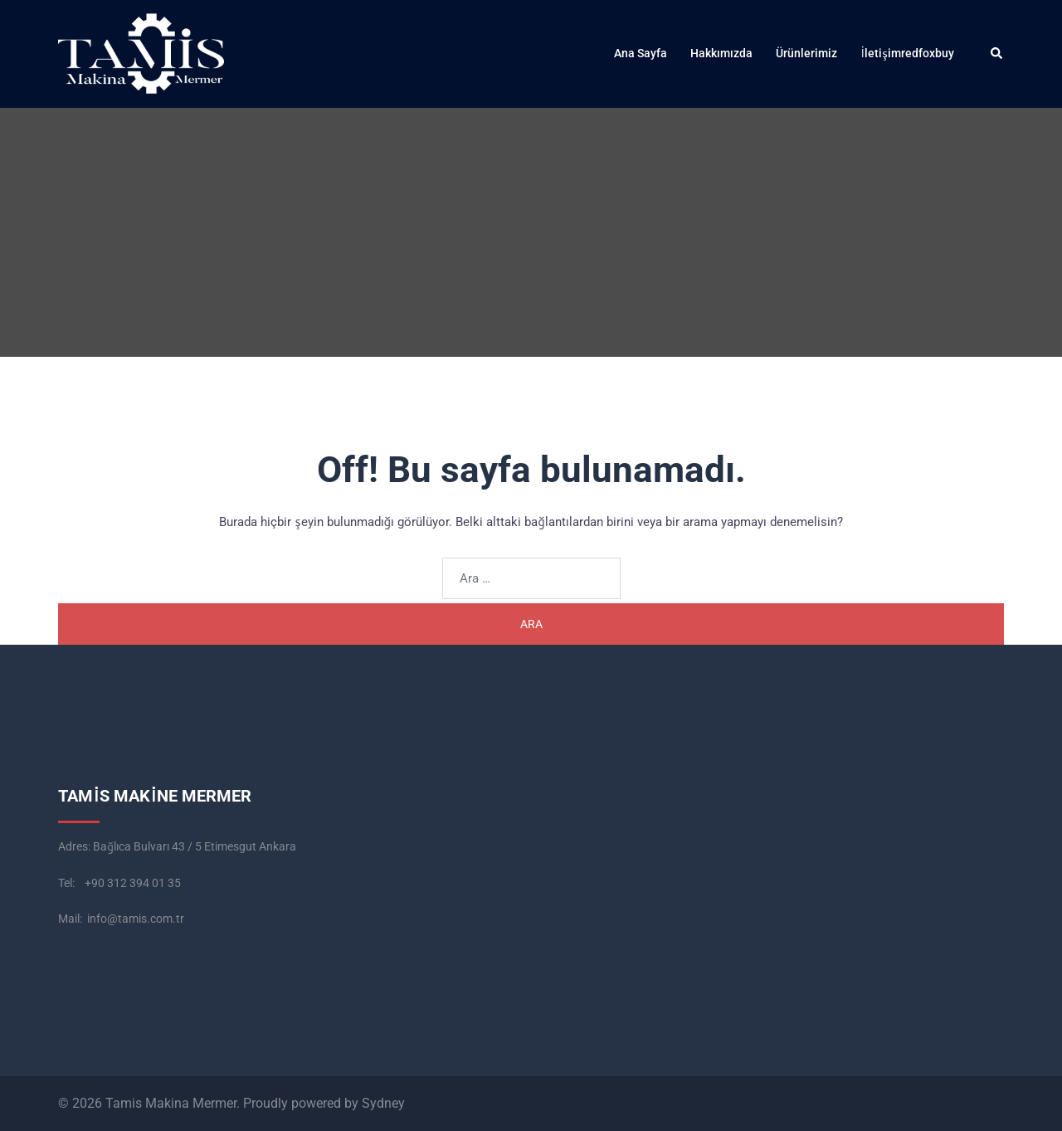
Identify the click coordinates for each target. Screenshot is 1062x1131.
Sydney (383, 1103)
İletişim (880, 53)
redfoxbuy (927, 53)
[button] (997, 54)
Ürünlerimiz (806, 53)
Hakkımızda (721, 53)
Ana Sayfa (640, 53)
